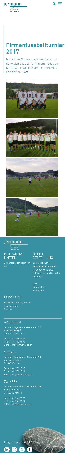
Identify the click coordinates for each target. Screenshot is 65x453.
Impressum (39, 290)
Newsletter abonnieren (44, 266)
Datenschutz (39, 286)
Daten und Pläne (41, 262)
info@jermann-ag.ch (21, 344)
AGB (35, 283)
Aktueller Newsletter (43, 269)
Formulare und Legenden (17, 302)
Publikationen (11, 305)
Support (8, 309)
